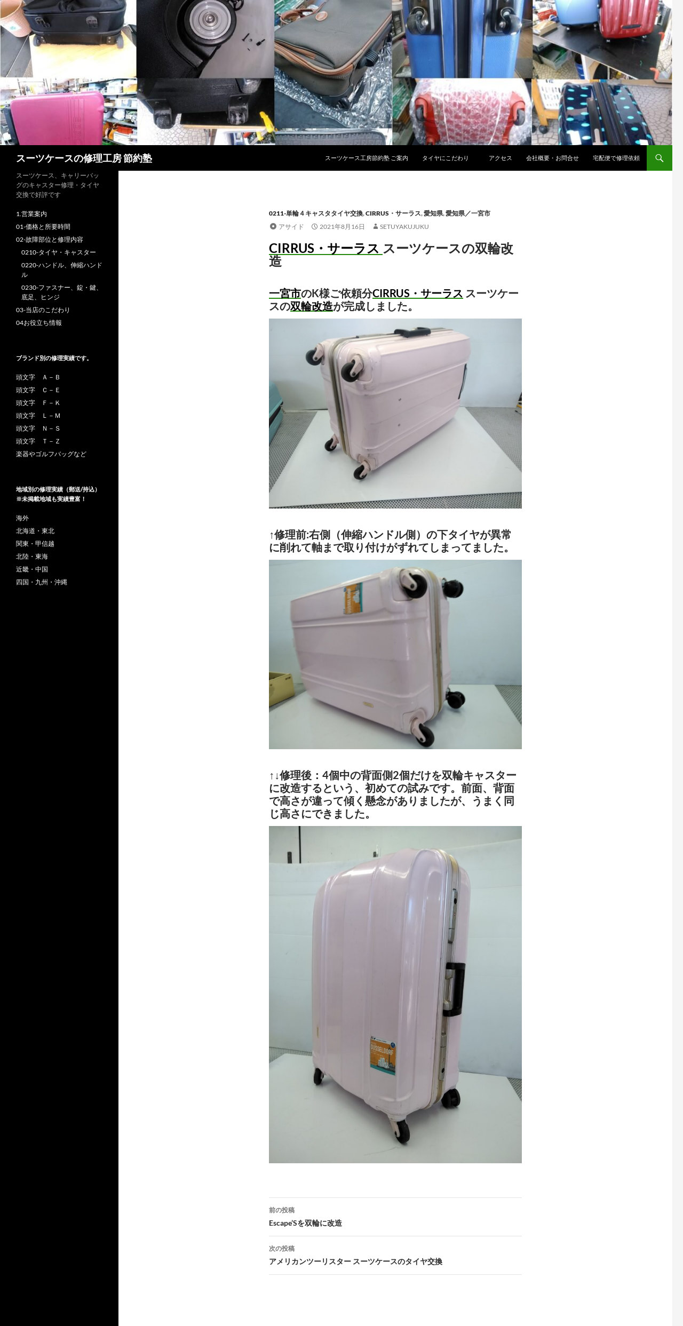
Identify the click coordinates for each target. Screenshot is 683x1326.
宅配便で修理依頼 (616, 157)
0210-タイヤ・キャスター (58, 252)
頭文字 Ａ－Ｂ (38, 377)
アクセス (500, 157)
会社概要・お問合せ (552, 157)
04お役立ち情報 (39, 323)
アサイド (291, 227)
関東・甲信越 (35, 543)
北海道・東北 (35, 531)
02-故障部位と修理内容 (49, 239)
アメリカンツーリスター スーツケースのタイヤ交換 (395, 1254)
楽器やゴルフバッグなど (51, 454)
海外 (22, 518)
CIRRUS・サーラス (393, 213)
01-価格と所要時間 (43, 227)
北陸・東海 (32, 556)
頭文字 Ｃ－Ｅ (38, 390)
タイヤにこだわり (448, 157)
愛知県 (433, 213)
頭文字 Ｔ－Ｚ (38, 441)
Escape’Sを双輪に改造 (395, 1215)
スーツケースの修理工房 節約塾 (84, 158)
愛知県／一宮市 (468, 213)
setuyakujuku (404, 227)
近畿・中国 (32, 569)
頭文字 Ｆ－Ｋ (38, 403)
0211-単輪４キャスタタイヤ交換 (316, 213)
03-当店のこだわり (43, 310)
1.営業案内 (31, 214)
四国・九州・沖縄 (41, 582)
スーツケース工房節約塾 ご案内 (366, 157)
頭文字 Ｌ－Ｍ (38, 415)
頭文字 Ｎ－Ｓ (38, 428)
